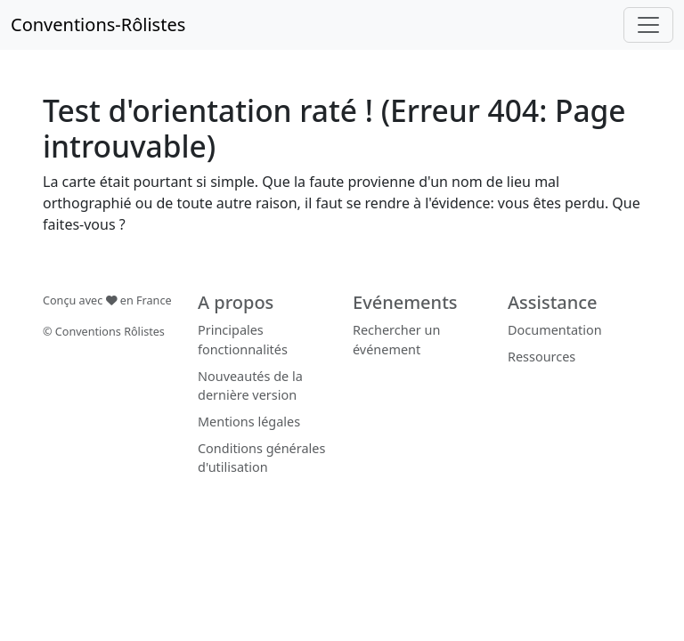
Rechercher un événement (396, 339)
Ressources (541, 356)
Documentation (555, 329)
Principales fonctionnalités (243, 339)
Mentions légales (249, 421)
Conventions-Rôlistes (98, 24)
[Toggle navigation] (648, 25)
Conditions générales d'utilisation (261, 458)
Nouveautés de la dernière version (250, 386)
